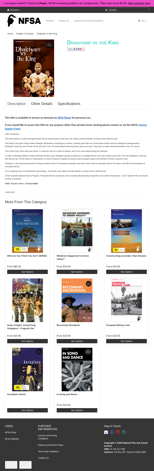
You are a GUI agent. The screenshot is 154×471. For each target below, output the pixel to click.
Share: (75, 49)
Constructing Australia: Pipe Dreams (126, 255)
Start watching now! (139, 3)
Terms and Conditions (48, 451)
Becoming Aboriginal (68, 325)
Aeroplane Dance (16, 394)
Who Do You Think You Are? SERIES (27, 255)
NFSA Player (64, 117)
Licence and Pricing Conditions (88, 21)
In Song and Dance (67, 394)
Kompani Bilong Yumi (118, 325)
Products (50, 21)
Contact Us (64, 21)
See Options (27, 272)
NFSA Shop (10, 432)
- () (142, 21)
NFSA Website (12, 439)
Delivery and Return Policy (50, 445)
